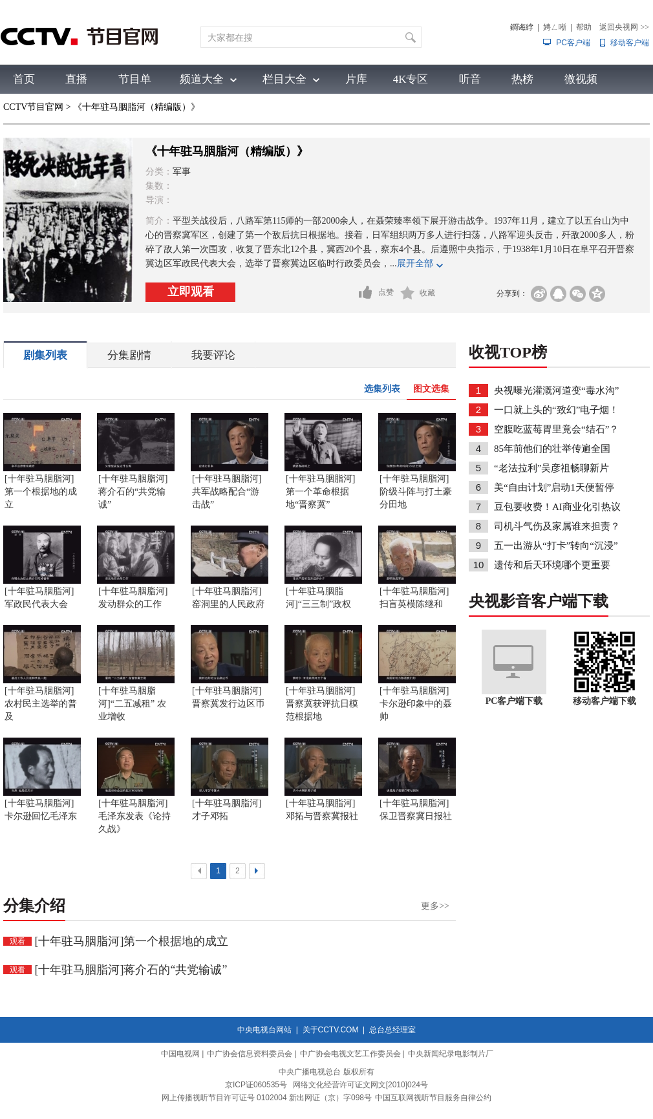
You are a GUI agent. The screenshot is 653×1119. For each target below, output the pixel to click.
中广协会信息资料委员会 (249, 1053)
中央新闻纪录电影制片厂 (450, 1053)
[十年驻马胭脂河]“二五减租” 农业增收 (132, 703)
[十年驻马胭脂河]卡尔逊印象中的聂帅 (416, 703)
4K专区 (411, 79)
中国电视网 (180, 1053)
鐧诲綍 (521, 27)
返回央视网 (624, 27)
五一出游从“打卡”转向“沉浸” (556, 545)
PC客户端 (573, 42)
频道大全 (202, 79)
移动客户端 (629, 42)
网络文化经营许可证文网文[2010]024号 (360, 1084)
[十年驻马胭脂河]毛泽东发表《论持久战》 (134, 816)
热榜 (522, 79)
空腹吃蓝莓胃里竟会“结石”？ (556, 429)
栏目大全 (284, 79)
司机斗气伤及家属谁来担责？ (557, 526)
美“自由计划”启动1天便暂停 (554, 487)
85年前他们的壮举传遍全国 (552, 448)
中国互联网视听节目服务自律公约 (433, 1097)
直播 (76, 79)
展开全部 (415, 263)
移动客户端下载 (604, 701)
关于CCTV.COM (331, 1029)
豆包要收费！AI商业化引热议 (557, 507)
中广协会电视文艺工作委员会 (350, 1053)
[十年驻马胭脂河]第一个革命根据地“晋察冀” (320, 491)
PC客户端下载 (514, 701)
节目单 (134, 79)
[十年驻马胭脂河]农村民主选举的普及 (41, 703)
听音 (470, 79)
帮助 (584, 27)
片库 (356, 79)
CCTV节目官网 (33, 107)
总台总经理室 (392, 1029)
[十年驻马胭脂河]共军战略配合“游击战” (226, 491)
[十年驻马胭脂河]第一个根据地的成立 (41, 491)
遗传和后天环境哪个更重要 (552, 565)
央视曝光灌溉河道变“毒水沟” (556, 390)
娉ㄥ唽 (554, 27)
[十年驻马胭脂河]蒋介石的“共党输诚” (132, 491)
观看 (17, 941)
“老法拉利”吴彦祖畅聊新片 (551, 468)
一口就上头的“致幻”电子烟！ (556, 410)
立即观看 (190, 291)
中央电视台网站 (264, 1029)
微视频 (580, 79)
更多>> (435, 906)
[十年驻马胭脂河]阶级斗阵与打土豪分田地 (416, 491)
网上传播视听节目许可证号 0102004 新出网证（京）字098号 (267, 1097)
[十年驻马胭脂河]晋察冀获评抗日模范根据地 (322, 703)
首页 (24, 79)
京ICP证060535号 (256, 1084)
